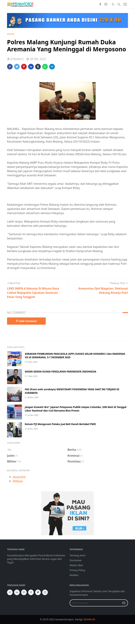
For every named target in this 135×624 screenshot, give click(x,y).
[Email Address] (95, 603)
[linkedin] (17, 592)
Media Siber (76, 565)
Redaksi (74, 575)
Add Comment (26, 321)
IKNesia (18, 481)
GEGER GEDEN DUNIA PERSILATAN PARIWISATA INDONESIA (60, 371)
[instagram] (106, 4)
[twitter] (38, 592)
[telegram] (10, 592)
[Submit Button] (124, 603)
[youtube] (24, 592)
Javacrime (19, 477)
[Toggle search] (119, 4)
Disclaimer (76, 560)
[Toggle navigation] (125, 4)
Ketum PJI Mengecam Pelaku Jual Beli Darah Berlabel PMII (60, 424)
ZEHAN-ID (89, 619)
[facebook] (100, 4)
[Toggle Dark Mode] (113, 4)
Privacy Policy (77, 570)
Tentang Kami (77, 555)
